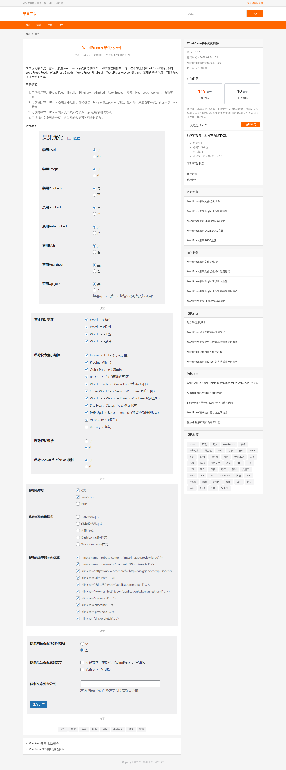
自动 (202, 456)
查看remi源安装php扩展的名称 (204, 392)
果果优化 (118, 729)
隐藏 (204, 481)
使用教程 (192, 173)
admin (86, 55)
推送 (192, 456)
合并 (192, 463)
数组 (228, 481)
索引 (252, 456)
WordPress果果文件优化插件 (203, 201)
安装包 (224, 488)
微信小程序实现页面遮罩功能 (203, 422)
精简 (141, 729)
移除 (131, 729)
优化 (62, 729)
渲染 (249, 481)
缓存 (202, 469)
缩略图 (214, 456)
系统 (228, 463)
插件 (39, 25)
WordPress (229, 444)
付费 (213, 469)
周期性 (208, 450)
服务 (60, 25)
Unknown (239, 456)
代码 (192, 469)
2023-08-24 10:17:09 (118, 55)
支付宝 (246, 469)
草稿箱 (193, 481)
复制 (234, 469)
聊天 (223, 469)
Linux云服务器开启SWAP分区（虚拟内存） (211, 402)
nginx (252, 450)
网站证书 (215, 463)
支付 (241, 450)
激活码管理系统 (255, 3)
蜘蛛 (213, 488)
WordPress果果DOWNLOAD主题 (205, 230)
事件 (220, 450)
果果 (105, 729)
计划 (249, 463)
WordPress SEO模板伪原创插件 (46, 749)
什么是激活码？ (197, 125)
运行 (192, 488)
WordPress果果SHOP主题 (201, 240)
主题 (50, 25)
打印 (202, 488)
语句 (239, 481)
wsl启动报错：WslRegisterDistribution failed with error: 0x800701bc (225, 383)
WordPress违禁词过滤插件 (44, 743)
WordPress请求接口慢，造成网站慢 (207, 412)
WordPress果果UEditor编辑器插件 (206, 220)
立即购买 (251, 124)
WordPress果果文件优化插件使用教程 (208, 271)
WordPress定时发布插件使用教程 (206, 332)
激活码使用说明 (196, 322)
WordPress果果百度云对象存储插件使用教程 (212, 361)
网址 (238, 475)
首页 (28, 25)
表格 (243, 444)
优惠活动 (192, 179)
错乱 (204, 444)
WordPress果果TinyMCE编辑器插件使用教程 (212, 291)
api (202, 475)
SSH (212, 475)
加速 (73, 729)
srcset (193, 444)
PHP (239, 463)
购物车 (216, 481)
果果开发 (30, 14)
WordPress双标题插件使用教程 (204, 351)
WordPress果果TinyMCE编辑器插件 (207, 211)
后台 (84, 729)
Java (192, 475)
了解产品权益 (195, 163)
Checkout (225, 475)
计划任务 (194, 450)
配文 (215, 444)
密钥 (226, 456)
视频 (202, 463)
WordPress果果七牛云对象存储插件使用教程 (212, 342)
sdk (248, 475)
